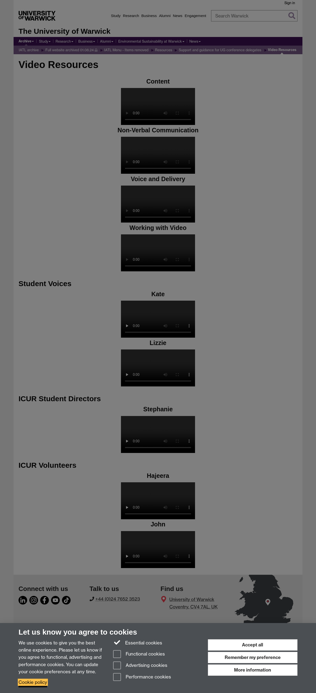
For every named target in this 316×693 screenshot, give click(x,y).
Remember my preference (253, 657)
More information (252, 670)
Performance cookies (142, 677)
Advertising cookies (140, 665)
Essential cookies (137, 642)
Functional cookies (139, 654)
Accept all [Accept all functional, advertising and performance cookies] (252, 645)
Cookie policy (33, 682)
